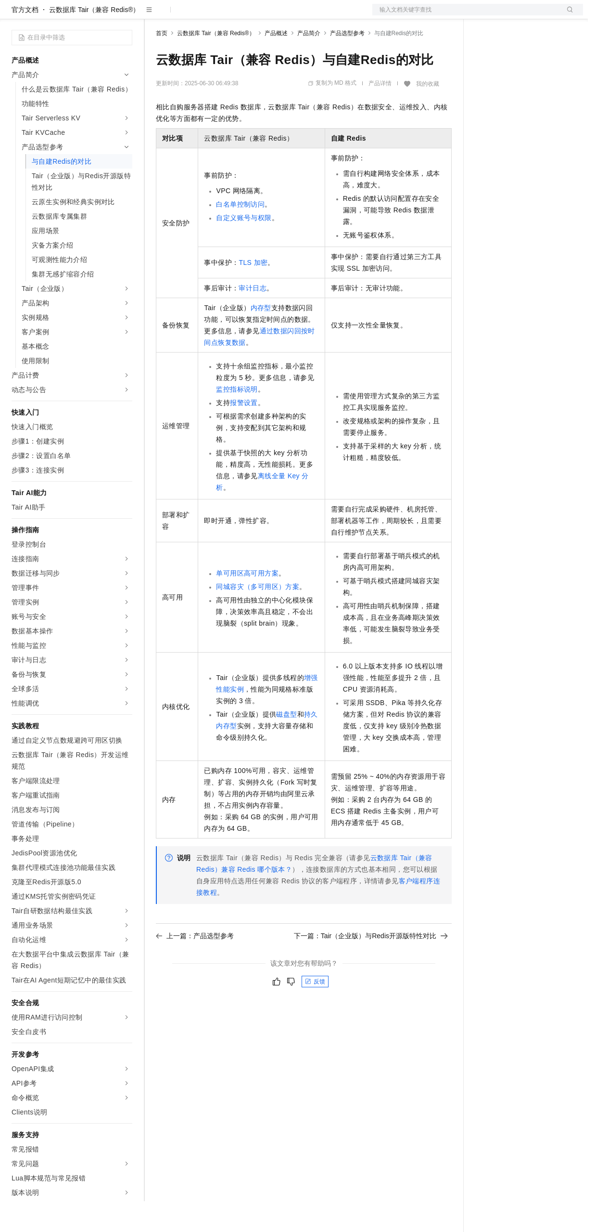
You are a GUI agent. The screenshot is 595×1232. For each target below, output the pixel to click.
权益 (184, 15)
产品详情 (380, 114)
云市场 (234, 15)
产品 (125, 15)
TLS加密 (253, 293)
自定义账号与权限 (243, 248)
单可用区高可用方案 (247, 604)
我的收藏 (427, 114)
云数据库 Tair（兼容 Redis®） (94, 40)
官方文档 (25, 40)
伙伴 (260, 15)
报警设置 (244, 433)
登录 (567, 15)
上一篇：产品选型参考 (195, 966)
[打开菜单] (15, 15)
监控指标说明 (236, 420)
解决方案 (154, 15)
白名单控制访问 (240, 235)
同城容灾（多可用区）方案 (257, 617)
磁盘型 (286, 745)
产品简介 (308, 64)
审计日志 (252, 319)
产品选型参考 (347, 64)
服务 (284, 15)
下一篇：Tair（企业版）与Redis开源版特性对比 (371, 966)
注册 (532, 15)
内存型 (261, 338)
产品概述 (276, 64)
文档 (465, 15)
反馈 (315, 1012)
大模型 (99, 15)
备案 (486, 15)
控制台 (509, 15)
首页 (161, 64)
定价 (208, 15)
